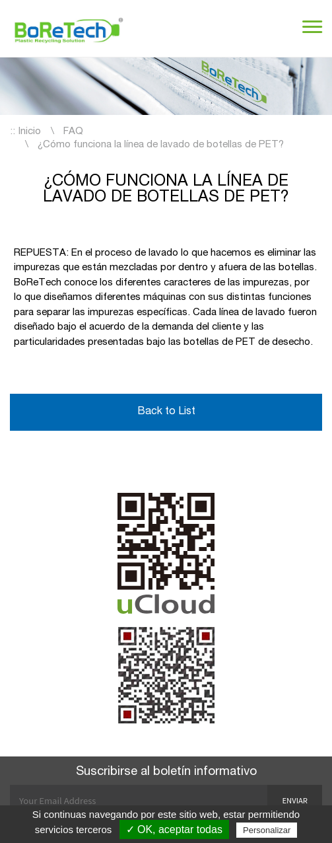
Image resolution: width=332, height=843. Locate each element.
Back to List (166, 412)
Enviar (295, 800)
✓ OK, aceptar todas (174, 829)
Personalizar (266, 830)
